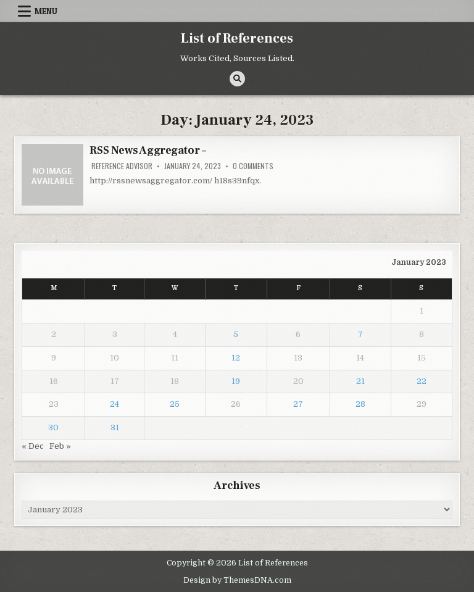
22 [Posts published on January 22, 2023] (421, 381)
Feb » (60, 446)
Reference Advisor (121, 166)
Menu (46, 11)
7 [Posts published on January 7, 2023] (360, 334)
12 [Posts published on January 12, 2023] (235, 357)
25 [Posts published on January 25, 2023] (175, 404)
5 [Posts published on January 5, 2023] (235, 334)
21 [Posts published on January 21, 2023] (360, 381)
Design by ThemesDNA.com (237, 580)
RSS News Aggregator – (147, 150)
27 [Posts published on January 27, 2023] (298, 404)
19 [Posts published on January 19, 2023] (235, 381)
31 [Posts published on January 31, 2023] (114, 427)
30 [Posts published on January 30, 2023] (53, 427)
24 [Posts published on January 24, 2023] (114, 404)
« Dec (33, 446)
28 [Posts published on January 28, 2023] (360, 404)
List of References (237, 38)
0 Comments (253, 166)
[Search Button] (237, 78)
